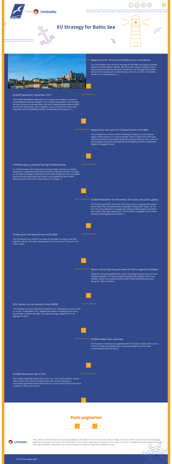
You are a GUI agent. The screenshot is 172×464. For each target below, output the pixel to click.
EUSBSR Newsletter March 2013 (29, 374)
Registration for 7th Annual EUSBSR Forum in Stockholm (120, 60)
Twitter (143, 5)
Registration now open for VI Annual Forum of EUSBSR (119, 129)
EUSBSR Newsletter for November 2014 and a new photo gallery (124, 199)
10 (101, 425)
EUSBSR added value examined (107, 339)
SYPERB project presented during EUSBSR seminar (39, 164)
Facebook (131, 5)
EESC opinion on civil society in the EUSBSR (35, 304)
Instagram (149, 5)
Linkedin (137, 5)
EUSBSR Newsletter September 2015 (32, 94)
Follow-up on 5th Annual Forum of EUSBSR (35, 234)
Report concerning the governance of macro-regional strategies (124, 269)
